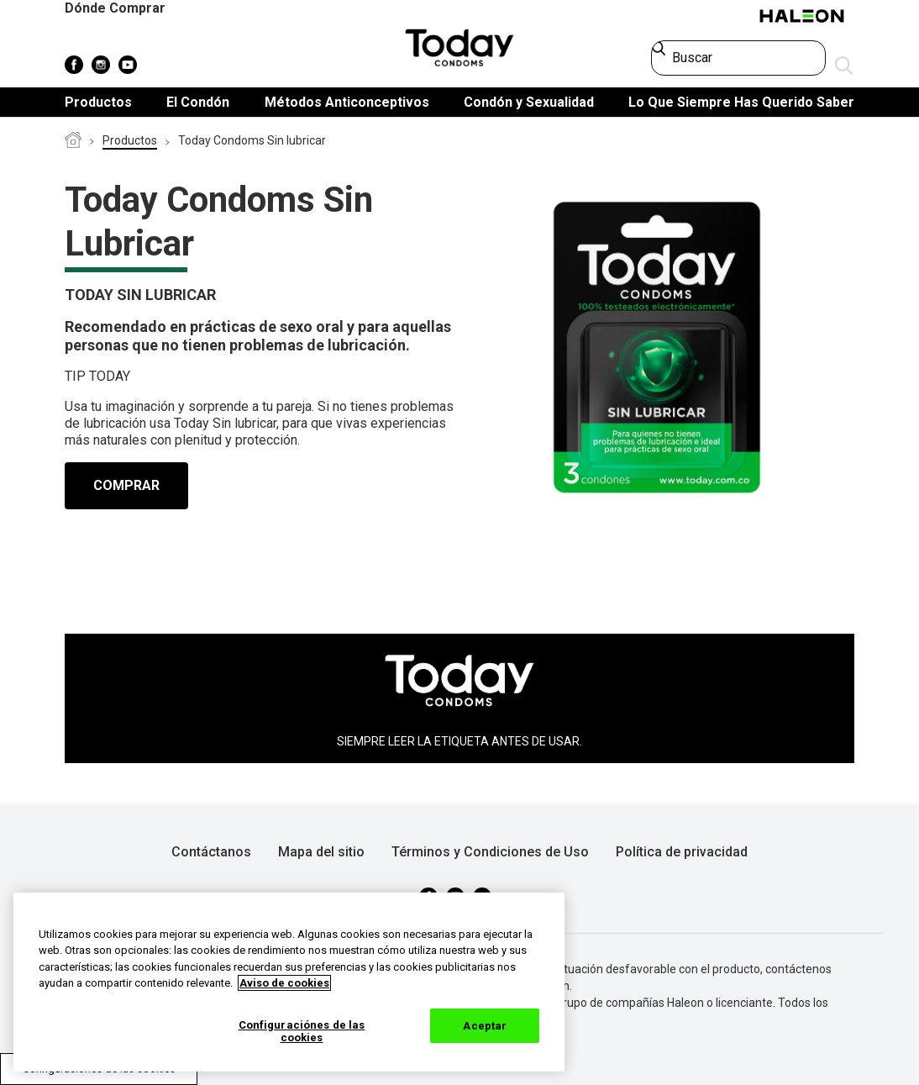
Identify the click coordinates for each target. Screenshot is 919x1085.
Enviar (844, 66)
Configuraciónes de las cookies (302, 1032)
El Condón (197, 102)
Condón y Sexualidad (529, 102)
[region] (289, 982)
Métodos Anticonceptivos (347, 102)
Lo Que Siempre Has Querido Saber (741, 102)
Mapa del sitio (321, 852)
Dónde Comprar (115, 8)
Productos (98, 102)
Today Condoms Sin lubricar (252, 140)
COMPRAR (126, 485)
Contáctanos (211, 852)
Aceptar (485, 1025)
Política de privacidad (682, 852)
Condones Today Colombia (73, 141)
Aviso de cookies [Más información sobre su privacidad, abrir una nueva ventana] (284, 983)
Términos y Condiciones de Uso (490, 852)
